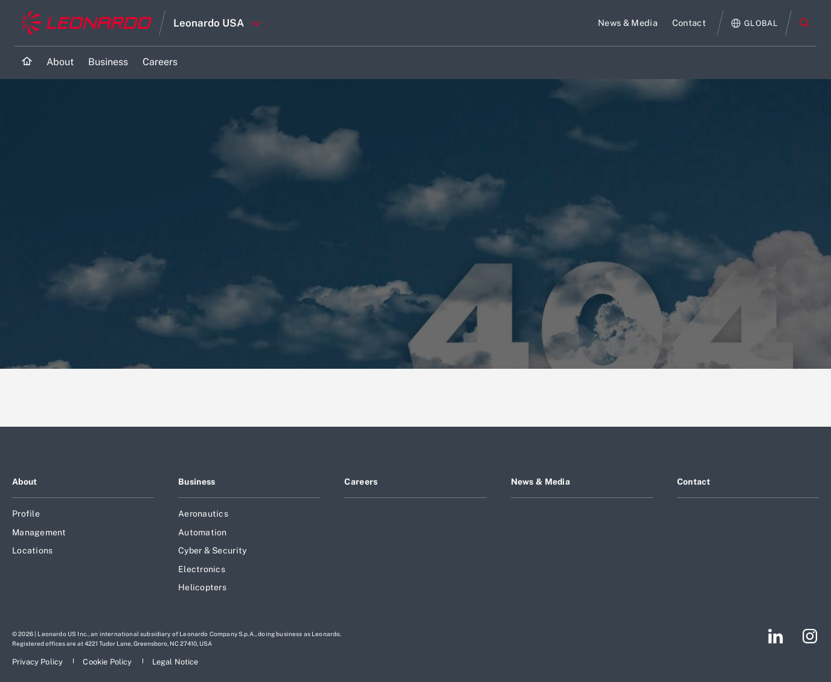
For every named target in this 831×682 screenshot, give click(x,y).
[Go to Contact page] (689, 23)
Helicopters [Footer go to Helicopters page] (202, 587)
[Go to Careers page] (160, 62)
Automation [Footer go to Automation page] (202, 532)
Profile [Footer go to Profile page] (26, 513)
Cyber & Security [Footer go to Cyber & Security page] (212, 550)
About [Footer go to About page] (24, 481)
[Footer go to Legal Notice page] (175, 661)
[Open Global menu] (754, 23)
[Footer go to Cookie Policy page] (108, 661)
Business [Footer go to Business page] (196, 481)
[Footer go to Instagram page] (810, 636)
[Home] (27, 62)
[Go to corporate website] (87, 22)
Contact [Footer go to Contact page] (694, 481)
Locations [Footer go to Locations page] (32, 550)
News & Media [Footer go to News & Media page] (540, 481)
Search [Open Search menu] (804, 23)
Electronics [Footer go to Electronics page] (201, 569)
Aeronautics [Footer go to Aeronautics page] (203, 513)
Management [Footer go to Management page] (39, 532)
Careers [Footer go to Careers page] (360, 481)
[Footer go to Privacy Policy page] (38, 661)
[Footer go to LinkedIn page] (775, 636)
